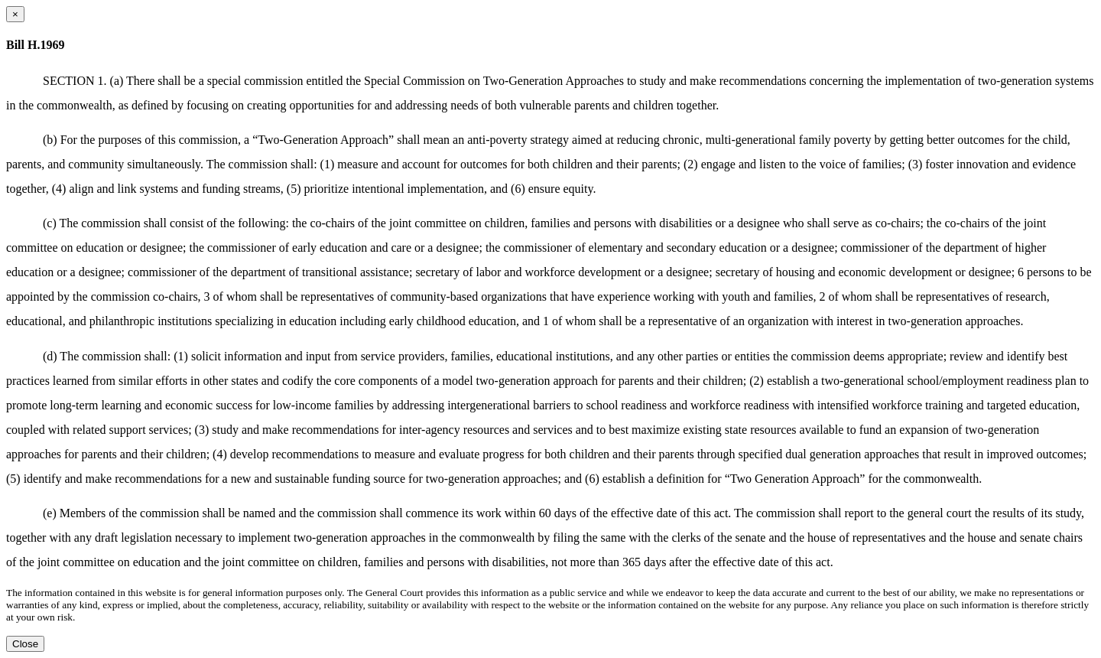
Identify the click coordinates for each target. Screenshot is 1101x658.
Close (25, 644)
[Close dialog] (15, 14)
